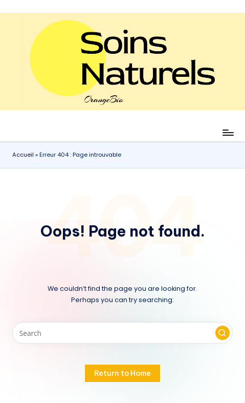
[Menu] (227, 132)
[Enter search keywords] (122, 333)
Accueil (23, 155)
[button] (222, 333)
